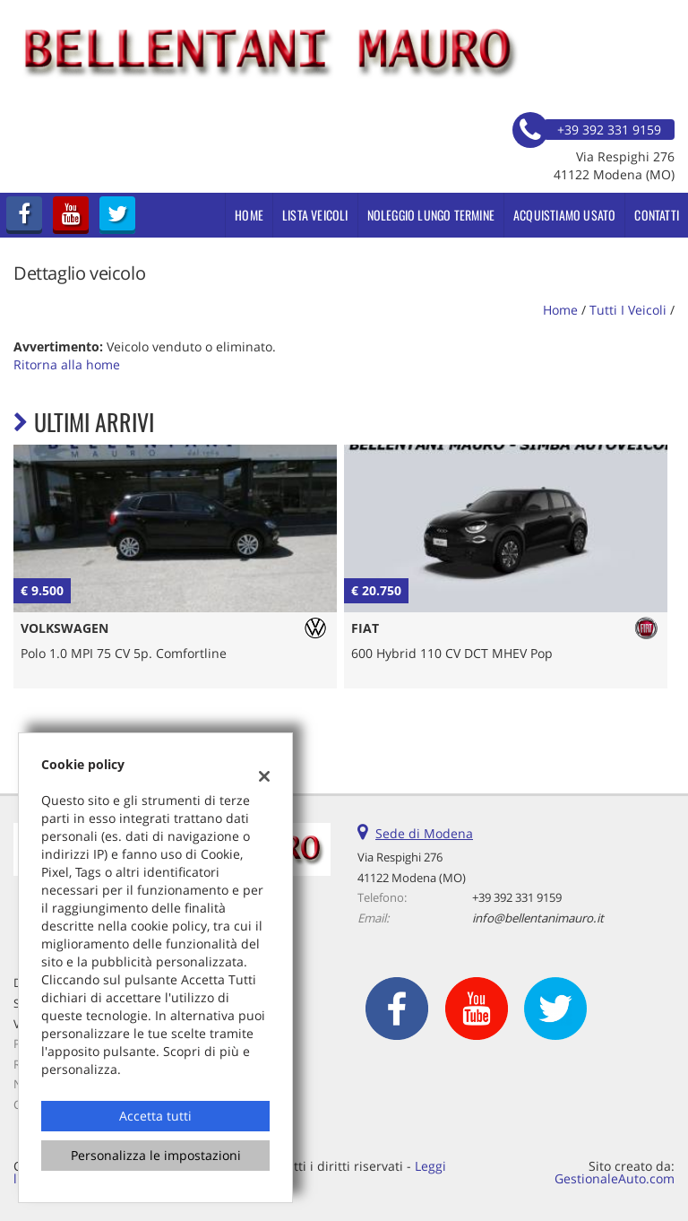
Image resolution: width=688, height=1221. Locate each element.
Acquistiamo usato (564, 214)
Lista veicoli (315, 214)
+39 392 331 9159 (517, 897)
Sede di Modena (424, 833)
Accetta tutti (155, 1115)
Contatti (656, 214)
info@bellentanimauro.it (538, 918)
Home (249, 214)
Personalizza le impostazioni (156, 1155)
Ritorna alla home (66, 364)
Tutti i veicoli (627, 309)
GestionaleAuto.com (615, 1178)
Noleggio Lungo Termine (430, 214)
